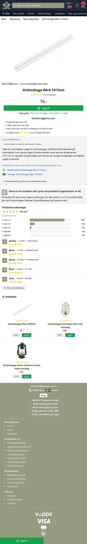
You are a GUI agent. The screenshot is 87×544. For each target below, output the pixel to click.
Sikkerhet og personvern (18, 450)
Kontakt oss (12, 433)
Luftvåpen (60, 13)
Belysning (15, 19)
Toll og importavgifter (16, 462)
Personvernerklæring (16, 479)
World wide (36, 390)
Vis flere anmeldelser (14, 288)
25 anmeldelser (44, 94)
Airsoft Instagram (15, 499)
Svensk (52, 390)
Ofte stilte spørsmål (16, 482)
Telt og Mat (18, 13)
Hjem (4, 19)
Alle (5, 13)
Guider (10, 430)
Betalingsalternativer (16, 443)
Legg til (43, 108)
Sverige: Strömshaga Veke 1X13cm (22, 174)
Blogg (43, 395)
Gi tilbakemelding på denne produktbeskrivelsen (25, 181)
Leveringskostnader (16, 454)
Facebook (11, 503)
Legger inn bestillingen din (19, 446)
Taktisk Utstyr (44, 13)
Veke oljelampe (31, 19)
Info (16, 335)
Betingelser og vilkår (16, 475)
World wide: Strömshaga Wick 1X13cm (24, 170)
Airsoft (30, 13)
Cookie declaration (15, 465)
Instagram (11, 495)
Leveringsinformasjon (17, 458)
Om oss (10, 426)
